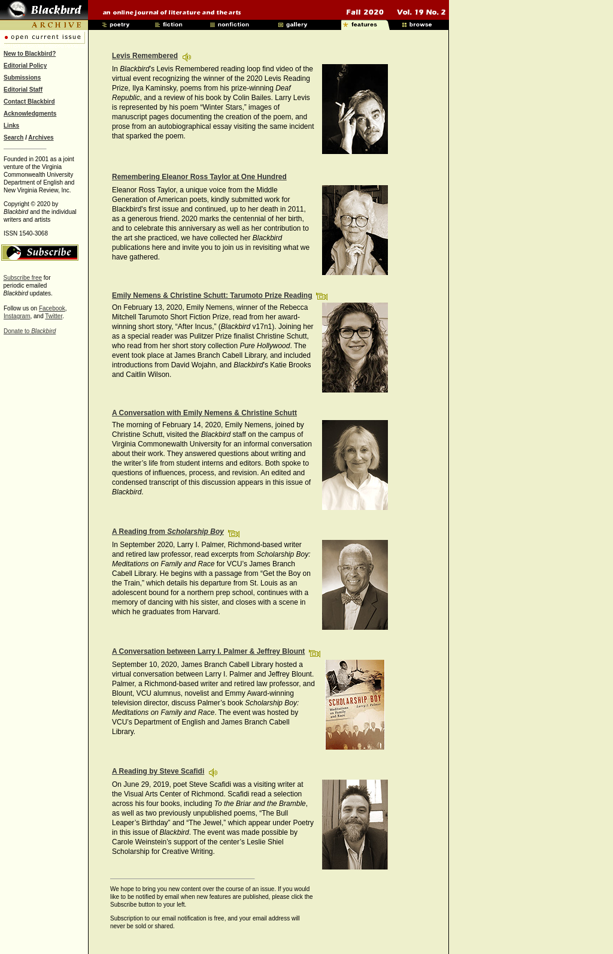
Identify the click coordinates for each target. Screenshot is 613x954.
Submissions (22, 77)
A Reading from (168, 531)
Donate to (30, 331)
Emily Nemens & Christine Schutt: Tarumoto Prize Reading (212, 295)
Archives (40, 137)
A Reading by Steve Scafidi (158, 771)
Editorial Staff (23, 89)
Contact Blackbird (29, 101)
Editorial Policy (25, 65)
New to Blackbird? (30, 53)
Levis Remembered (145, 56)
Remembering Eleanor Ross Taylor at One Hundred (199, 177)
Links (11, 125)
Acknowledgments (30, 113)
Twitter (53, 316)
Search (13, 137)
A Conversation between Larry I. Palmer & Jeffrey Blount (208, 651)
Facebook (52, 308)
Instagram (17, 316)
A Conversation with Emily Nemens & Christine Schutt (204, 413)
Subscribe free (23, 277)
